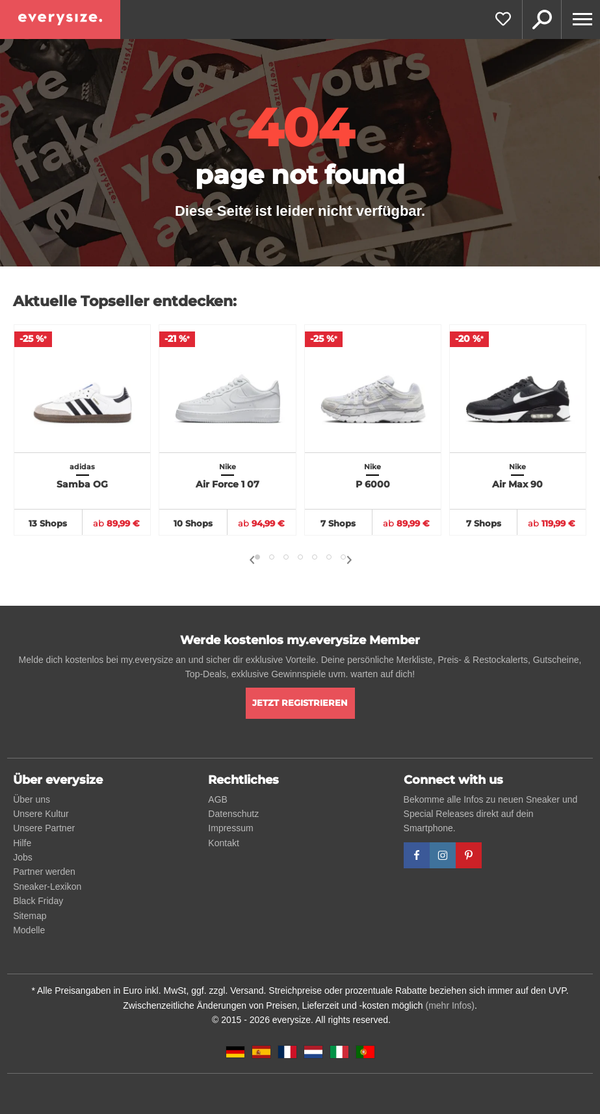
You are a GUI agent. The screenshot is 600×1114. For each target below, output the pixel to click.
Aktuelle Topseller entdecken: (125, 301)
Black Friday (38, 901)
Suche (541, 19)
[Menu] (580, 19)
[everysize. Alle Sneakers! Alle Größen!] (60, 19)
